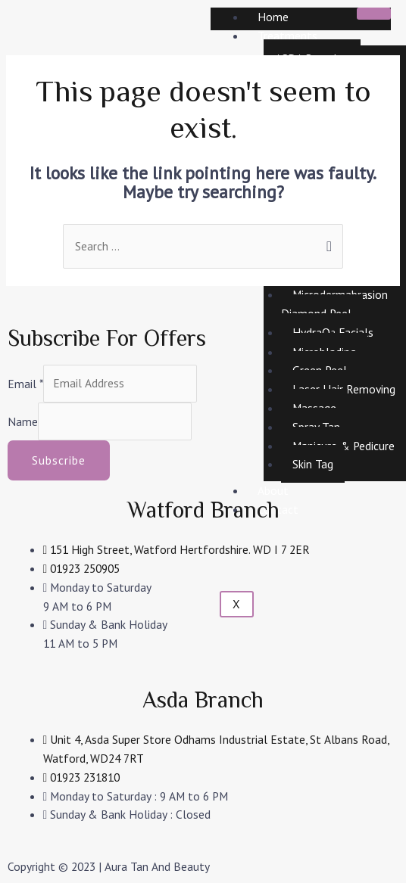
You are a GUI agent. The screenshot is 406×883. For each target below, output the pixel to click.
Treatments (287, 35)
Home (273, 16)
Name (23, 420)
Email (25, 382)
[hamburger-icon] (374, 14)
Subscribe (59, 460)
